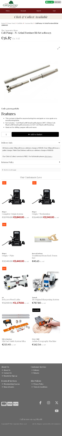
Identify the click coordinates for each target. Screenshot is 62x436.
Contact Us (7, 373)
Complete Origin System (12, 214)
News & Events (8, 387)
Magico (39, 424)
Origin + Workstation (41, 214)
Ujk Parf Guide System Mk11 (14, 341)
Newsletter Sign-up (9, 376)
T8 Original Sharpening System (45, 299)
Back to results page (10, 170)
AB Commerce (56, 424)
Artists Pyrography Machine (44, 341)
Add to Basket (35, 134)
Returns (35, 373)
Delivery (35, 370)
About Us (6, 370)
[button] (58, 48)
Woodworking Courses (11, 384)
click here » (48, 156)
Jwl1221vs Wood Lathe (11, 299)
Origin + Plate (8, 255)
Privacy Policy (37, 384)
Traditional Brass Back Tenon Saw (44, 256)
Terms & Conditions (39, 387)
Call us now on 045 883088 (31, 419)
